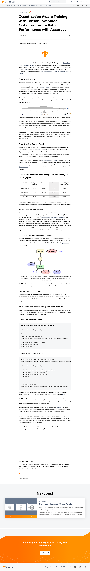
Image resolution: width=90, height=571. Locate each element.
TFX (41, 5)
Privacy (52, 567)
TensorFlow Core (10, 5)
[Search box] (59, 1)
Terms (58, 567)
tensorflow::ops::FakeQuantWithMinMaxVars (53, 217)
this (47, 407)
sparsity (21, 73)
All (2, 5)
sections (58, 407)
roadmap (24, 69)
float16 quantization (63, 71)
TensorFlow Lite (32, 5)
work (38, 150)
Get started (45, 553)
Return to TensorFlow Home (78, 2)
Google (47, 567)
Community (48, 5)
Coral (31, 93)
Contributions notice (66, 567)
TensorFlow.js (22, 5)
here (63, 394)
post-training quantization (49, 71)
